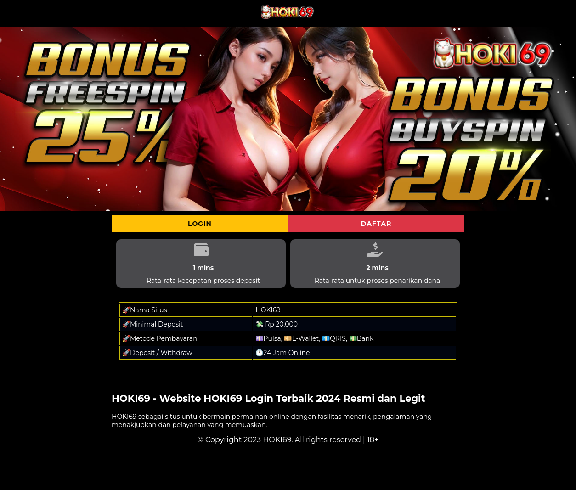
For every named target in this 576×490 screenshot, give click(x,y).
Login (200, 224)
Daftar (376, 224)
